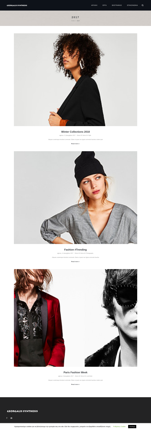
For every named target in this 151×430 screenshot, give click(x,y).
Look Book (89, 376)
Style (89, 135)
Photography (89, 253)
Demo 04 (85, 135)
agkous (61, 135)
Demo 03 (79, 135)
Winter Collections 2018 (75, 131)
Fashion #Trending (75, 249)
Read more (75, 143)
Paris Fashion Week (75, 372)
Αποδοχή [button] (132, 426)
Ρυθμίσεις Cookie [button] (119, 426)
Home (73, 20)
